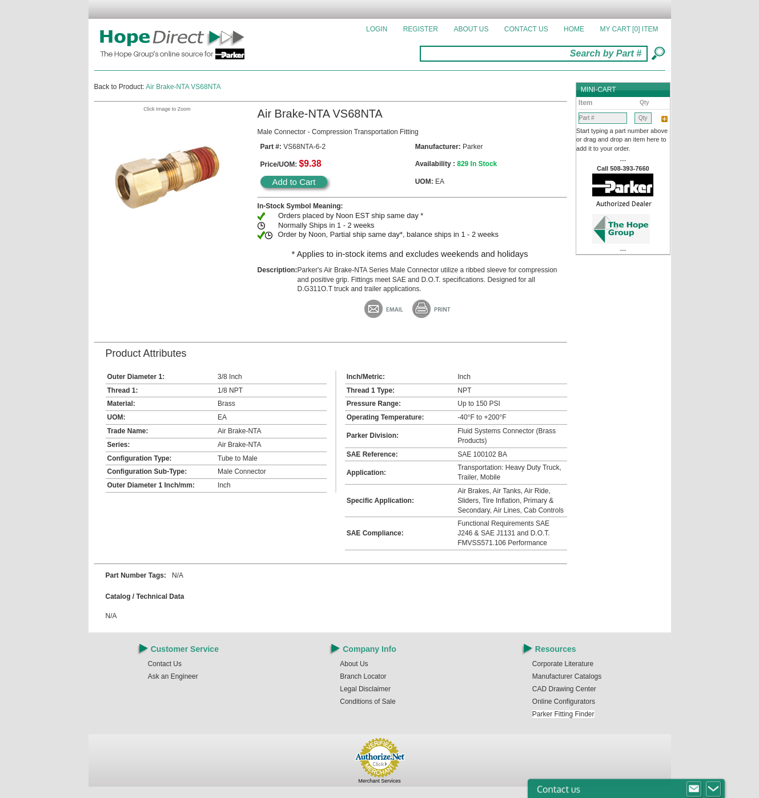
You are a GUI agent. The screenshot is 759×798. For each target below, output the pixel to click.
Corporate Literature (562, 664)
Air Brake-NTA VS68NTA (183, 87)
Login (376, 29)
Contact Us (526, 29)
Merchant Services (379, 781)
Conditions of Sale (367, 702)
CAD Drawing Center (564, 689)
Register (420, 29)
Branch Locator (363, 676)
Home (574, 29)
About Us (470, 29)
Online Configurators (563, 702)
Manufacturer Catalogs (566, 676)
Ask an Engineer (173, 676)
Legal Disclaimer (365, 689)
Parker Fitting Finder (563, 714)
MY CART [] (629, 29)
